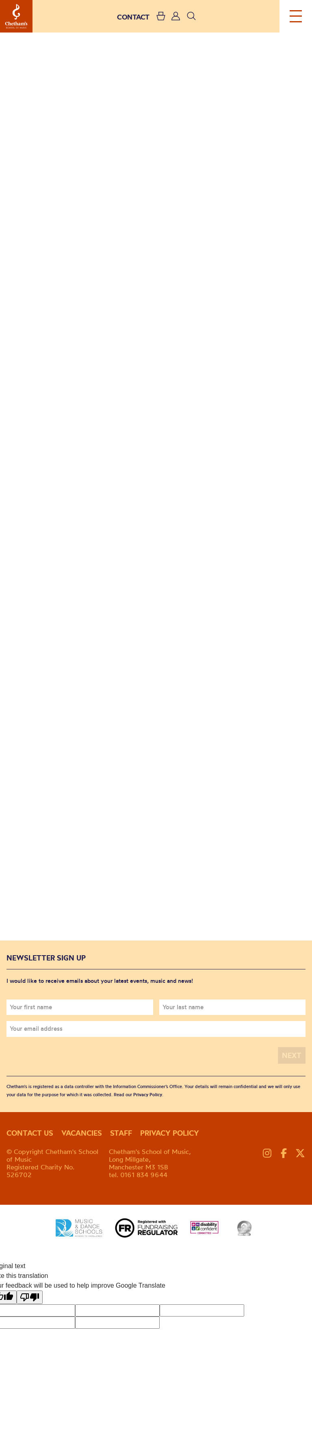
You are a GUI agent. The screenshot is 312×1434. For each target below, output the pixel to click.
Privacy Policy (147, 1094)
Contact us (29, 1133)
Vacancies (81, 1133)
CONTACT (133, 17)
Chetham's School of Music (16, 16)
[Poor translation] (30, 1297)
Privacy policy (169, 1133)
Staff (121, 1133)
